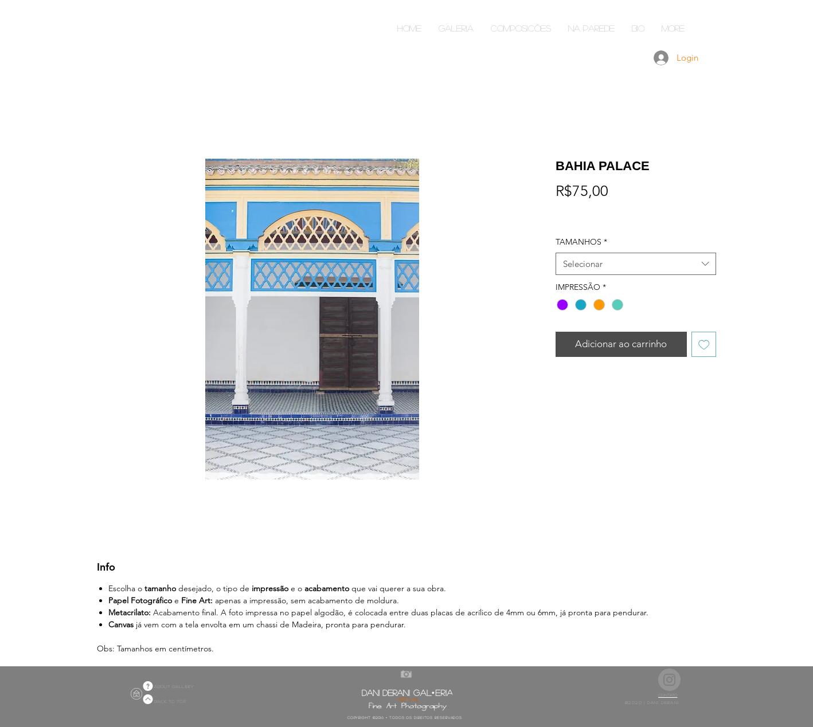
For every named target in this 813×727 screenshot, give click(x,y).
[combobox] (636, 264)
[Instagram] (669, 680)
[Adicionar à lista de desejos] (704, 344)
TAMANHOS (581, 242)
